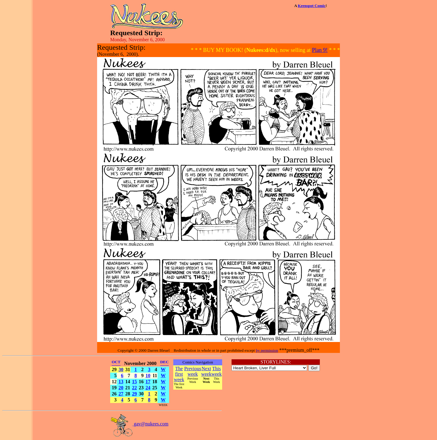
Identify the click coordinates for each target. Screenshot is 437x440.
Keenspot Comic (311, 5)
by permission (267, 350)
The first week (179, 374)
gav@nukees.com (139, 423)
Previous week (192, 371)
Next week (206, 371)
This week (217, 371)
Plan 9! (320, 50)
